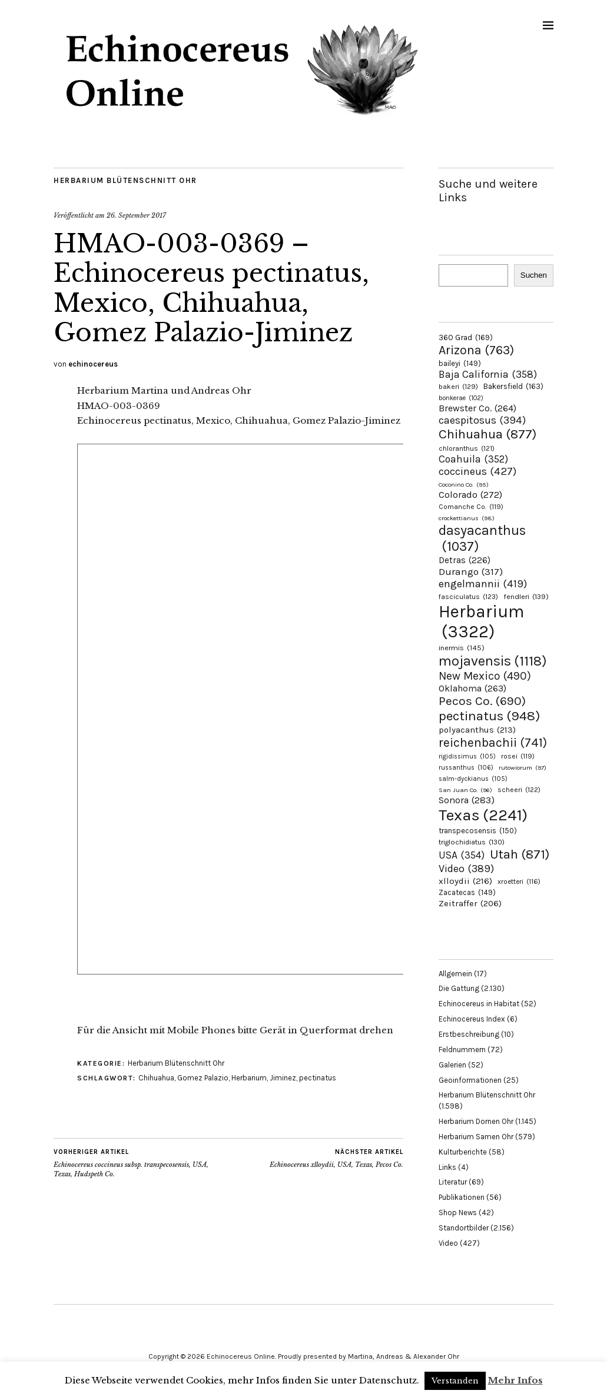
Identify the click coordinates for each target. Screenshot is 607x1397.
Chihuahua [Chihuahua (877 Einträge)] (487, 434)
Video (448, 1243)
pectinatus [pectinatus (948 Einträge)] (489, 716)
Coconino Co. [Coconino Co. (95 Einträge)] (464, 484)
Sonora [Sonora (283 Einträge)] (467, 800)
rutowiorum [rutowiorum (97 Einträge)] (522, 767)
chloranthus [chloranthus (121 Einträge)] (467, 448)
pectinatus (317, 1077)
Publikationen (462, 1197)
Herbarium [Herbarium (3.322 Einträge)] (481, 621)
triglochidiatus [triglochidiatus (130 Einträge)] (472, 842)
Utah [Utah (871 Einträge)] (519, 854)
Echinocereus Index (472, 1019)
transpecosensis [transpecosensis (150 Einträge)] (478, 830)
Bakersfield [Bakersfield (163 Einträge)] (513, 386)
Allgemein (455, 973)
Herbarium (249, 1077)
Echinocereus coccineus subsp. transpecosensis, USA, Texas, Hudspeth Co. (141, 1162)
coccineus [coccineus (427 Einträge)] (477, 471)
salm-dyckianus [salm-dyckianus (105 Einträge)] (473, 779)
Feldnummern (462, 1049)
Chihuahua (156, 1077)
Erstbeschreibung (469, 1034)
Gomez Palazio (202, 1077)
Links (447, 1167)
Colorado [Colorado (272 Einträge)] (470, 494)
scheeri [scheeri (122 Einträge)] (518, 790)
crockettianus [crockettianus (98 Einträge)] (467, 518)
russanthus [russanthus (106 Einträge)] (466, 767)
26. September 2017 (136, 215)
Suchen (533, 275)
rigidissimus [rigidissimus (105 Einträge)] (467, 756)
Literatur (453, 1182)
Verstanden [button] (455, 1381)
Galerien (452, 1064)
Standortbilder (464, 1227)
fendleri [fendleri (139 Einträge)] (526, 596)
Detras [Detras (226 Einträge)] (464, 560)
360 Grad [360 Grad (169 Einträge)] (466, 337)
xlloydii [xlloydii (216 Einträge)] (465, 881)
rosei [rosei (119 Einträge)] (518, 756)
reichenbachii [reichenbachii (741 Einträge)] (493, 742)
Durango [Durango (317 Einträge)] (471, 571)
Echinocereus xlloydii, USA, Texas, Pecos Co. (336, 1158)
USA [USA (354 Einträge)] (462, 855)
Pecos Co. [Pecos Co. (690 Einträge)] (482, 701)
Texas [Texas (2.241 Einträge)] (483, 815)
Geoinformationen (470, 1080)
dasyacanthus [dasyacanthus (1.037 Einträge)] (482, 538)
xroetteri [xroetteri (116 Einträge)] (518, 881)
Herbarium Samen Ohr (476, 1136)
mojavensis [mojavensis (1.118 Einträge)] (493, 661)
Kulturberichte (463, 1151)
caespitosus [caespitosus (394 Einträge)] (482, 420)
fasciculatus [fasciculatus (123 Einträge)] (468, 597)
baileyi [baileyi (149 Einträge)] (460, 363)
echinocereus (93, 364)
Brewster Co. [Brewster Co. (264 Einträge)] (477, 408)
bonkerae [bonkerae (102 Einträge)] (461, 398)
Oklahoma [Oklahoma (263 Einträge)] (472, 688)
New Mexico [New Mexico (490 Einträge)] (485, 676)
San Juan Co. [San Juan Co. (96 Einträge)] (465, 790)
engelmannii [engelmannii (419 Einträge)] (483, 583)
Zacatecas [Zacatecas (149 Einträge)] (467, 892)
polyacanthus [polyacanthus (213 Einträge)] (477, 729)
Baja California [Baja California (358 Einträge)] (488, 374)
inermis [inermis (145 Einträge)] (462, 647)
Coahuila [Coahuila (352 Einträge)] (473, 459)
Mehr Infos (515, 1380)
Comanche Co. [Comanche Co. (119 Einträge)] (471, 507)
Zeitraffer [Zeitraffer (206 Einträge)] (470, 903)
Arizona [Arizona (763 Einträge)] (476, 349)
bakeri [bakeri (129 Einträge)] (458, 386)
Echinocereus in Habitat (479, 1003)
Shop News (458, 1212)
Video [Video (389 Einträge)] (466, 868)
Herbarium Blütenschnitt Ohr (125, 180)
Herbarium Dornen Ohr (476, 1121)
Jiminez (283, 1077)
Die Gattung (459, 988)
